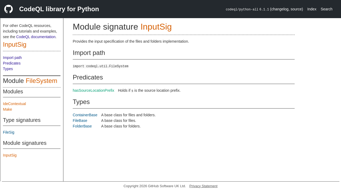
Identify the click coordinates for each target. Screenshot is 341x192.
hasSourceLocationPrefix (93, 90)
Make (7, 109)
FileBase (80, 120)
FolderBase (82, 126)
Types (8, 69)
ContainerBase (85, 115)
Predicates (12, 63)
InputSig (14, 44)
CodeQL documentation (35, 37)
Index (311, 9)
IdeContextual (14, 104)
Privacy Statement (203, 186)
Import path (12, 57)
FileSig (8, 132)
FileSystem (41, 80)
